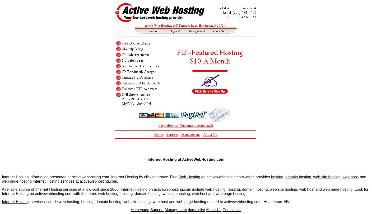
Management (176, 210)
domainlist (196, 210)
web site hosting (326, 177)
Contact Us (232, 210)
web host (350, 177)
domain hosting (298, 177)
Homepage (140, 210)
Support (157, 210)
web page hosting (17, 181)
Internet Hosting (15, 202)
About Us (214, 210)
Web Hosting (189, 177)
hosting (277, 177)
